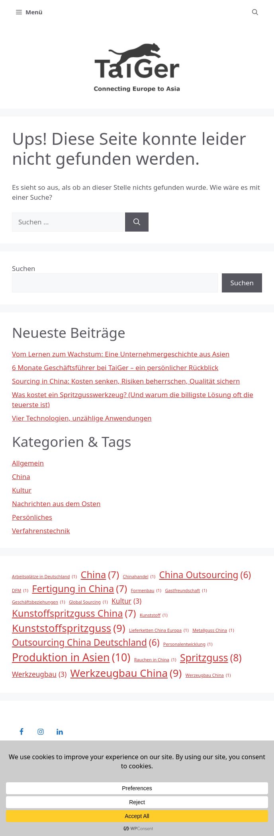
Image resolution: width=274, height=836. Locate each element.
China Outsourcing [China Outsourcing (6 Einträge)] (205, 575)
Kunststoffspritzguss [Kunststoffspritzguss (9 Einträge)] (68, 628)
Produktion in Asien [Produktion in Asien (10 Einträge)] (71, 657)
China (21, 476)
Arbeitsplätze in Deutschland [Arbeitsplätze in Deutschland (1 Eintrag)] (44, 576)
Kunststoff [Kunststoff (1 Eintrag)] (154, 615)
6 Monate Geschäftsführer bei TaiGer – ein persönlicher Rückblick (115, 367)
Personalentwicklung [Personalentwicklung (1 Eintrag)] (188, 644)
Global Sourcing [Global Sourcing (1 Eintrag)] (88, 602)
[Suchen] (137, 222)
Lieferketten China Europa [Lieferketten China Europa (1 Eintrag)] (159, 630)
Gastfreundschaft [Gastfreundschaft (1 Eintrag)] (186, 590)
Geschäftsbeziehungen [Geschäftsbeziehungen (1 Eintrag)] (38, 602)
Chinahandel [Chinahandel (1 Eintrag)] (139, 576)
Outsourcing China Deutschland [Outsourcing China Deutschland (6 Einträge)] (85, 642)
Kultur (21, 490)
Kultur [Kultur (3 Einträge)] (126, 601)
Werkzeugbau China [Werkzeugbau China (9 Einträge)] (126, 673)
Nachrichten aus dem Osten (56, 503)
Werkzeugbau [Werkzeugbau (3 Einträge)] (39, 674)
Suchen (23, 268)
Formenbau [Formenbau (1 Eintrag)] (146, 590)
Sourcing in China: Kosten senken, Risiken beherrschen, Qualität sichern (126, 381)
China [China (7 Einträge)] (99, 575)
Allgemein (28, 463)
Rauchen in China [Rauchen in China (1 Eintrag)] (155, 660)
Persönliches (32, 517)
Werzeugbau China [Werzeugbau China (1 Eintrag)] (208, 675)
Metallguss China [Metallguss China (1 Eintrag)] (213, 630)
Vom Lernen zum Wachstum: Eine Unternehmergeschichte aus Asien (120, 354)
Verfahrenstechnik (41, 530)
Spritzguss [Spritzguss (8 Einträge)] (211, 657)
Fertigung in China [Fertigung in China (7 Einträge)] (79, 589)
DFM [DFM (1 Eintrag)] (20, 590)
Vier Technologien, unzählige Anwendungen (82, 418)
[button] (255, 12)
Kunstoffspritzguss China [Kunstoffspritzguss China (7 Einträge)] (74, 613)
